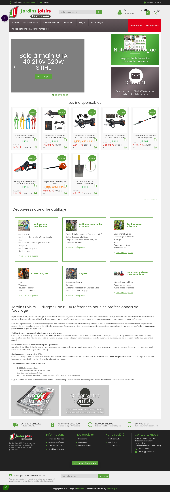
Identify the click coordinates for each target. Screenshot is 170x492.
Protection (22, 282)
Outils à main (24, 234)
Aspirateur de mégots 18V (55, 182)
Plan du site (112, 442)
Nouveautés (152, 25)
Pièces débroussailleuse (124, 282)
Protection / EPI (39, 273)
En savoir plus (43, 76)
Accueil (15, 22)
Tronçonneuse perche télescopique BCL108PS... (145, 137)
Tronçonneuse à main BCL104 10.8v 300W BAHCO (25, 183)
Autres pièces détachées (124, 287)
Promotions (136, 25)
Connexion (129, 13)
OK (99, 12)
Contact (44, 2)
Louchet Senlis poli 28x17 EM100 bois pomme (85, 183)
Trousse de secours (26, 287)
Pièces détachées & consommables (30, 28)
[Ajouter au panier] (65, 147)
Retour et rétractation (85, 463)
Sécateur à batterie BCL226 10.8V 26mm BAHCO (55, 137)
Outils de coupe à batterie (77, 237)
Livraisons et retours (56, 439)
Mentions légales (114, 439)
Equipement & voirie (122, 233)
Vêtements (22, 285)
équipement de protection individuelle (25, 338)
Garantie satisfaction (56, 442)
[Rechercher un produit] (77, 12)
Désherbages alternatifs (124, 236)
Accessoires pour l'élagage (77, 290)
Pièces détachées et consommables (137, 273)
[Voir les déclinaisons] (35, 147)
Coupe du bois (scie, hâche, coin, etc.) (82, 239)
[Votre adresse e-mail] (79, 476)
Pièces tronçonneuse (122, 285)
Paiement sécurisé (55, 445)
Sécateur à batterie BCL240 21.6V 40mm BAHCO (115, 137)
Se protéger (97, 22)
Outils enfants (24, 251)
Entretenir (69, 22)
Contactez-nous (114, 445)
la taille (151, 347)
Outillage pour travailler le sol (40, 225)
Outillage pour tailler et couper (90, 225)
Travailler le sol (30, 22)
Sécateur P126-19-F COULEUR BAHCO (25, 136)
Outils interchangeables (28, 248)
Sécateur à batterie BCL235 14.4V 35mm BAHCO (85, 137)
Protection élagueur (74, 282)
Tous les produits (150, 199)
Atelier (116, 242)
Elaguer (82, 22)
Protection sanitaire (26, 290)
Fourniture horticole (122, 245)
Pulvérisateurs (120, 247)
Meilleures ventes (84, 445)
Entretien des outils (74, 242)
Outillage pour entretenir (134, 225)
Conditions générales (56, 449)
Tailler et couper (51, 22)
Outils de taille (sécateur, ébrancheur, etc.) (84, 234)
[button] (6, 487)
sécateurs (112, 335)
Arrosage (117, 239)
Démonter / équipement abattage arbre (82, 287)
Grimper (69, 285)
